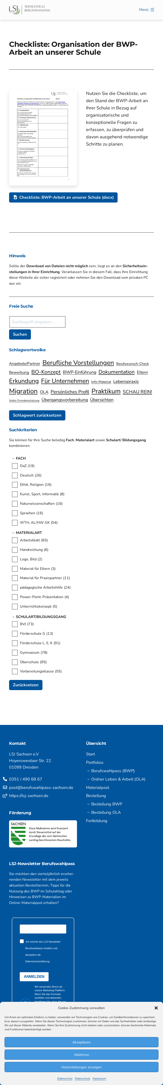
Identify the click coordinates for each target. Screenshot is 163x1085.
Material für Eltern (38, 569)
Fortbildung (96, 820)
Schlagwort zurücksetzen (37, 415)
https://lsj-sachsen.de (28, 795)
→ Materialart (32, 533)
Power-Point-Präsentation (44, 597)
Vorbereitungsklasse (41, 672)
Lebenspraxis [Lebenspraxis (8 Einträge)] (126, 381)
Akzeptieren (81, 1042)
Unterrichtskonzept (38, 607)
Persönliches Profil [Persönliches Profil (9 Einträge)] (70, 392)
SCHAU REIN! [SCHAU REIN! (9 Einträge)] (137, 392)
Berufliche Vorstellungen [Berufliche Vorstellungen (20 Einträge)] (78, 362)
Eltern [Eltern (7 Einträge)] (142, 372)
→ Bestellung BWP (104, 804)
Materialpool (97, 787)
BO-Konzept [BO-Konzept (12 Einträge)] (46, 371)
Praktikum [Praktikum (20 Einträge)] (106, 391)
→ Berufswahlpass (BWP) (110, 771)
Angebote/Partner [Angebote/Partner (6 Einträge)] (24, 363)
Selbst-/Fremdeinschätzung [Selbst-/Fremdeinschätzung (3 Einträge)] (24, 400)
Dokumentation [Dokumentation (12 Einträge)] (117, 371)
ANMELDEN (34, 977)
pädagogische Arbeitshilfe (45, 588)
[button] (156, 1008)
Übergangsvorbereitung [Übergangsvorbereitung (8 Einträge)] (65, 400)
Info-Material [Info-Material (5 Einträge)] (101, 382)
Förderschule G (36, 634)
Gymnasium (33, 653)
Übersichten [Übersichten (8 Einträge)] (102, 400)
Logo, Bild (31, 559)
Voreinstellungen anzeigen (81, 1067)
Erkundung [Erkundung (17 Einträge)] (24, 381)
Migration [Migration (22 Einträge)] (23, 391)
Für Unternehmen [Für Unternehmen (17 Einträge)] (65, 381)
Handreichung (34, 550)
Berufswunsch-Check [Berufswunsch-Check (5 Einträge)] (132, 363)
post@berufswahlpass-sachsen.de (41, 787)
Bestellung (96, 795)
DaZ (27, 466)
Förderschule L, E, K (40, 643)
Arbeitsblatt (34, 540)
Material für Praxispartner (45, 578)
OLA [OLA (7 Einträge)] (44, 392)
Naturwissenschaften (41, 504)
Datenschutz (65, 1078)
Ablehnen (81, 1054)
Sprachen (31, 513)
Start (90, 754)
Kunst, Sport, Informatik (42, 494)
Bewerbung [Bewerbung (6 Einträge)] (19, 372)
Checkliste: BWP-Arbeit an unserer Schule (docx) (63, 197)
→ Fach (22, 459)
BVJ (27, 624)
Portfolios (95, 762)
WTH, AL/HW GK (39, 523)
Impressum (99, 1078)
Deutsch (31, 476)
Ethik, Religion (36, 485)
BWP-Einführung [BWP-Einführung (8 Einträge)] (79, 372)
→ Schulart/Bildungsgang (44, 617)
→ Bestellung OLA (103, 812)
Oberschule (33, 662)
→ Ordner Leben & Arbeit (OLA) (116, 779)
